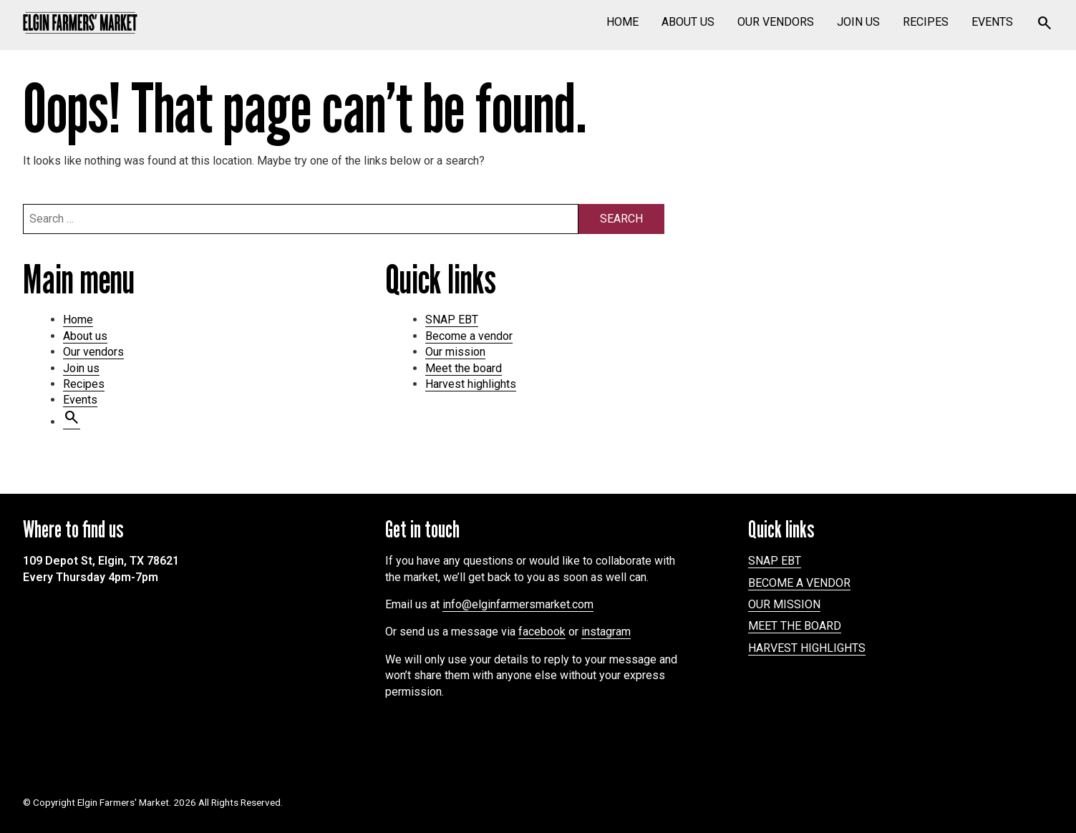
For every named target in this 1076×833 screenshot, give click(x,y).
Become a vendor (469, 336)
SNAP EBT (451, 319)
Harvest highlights (470, 384)
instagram (606, 631)
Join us (858, 22)
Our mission (455, 352)
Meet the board (463, 368)
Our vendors (775, 22)
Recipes (926, 22)
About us (687, 22)
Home (622, 22)
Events (992, 22)
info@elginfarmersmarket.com (517, 604)
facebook (542, 631)
